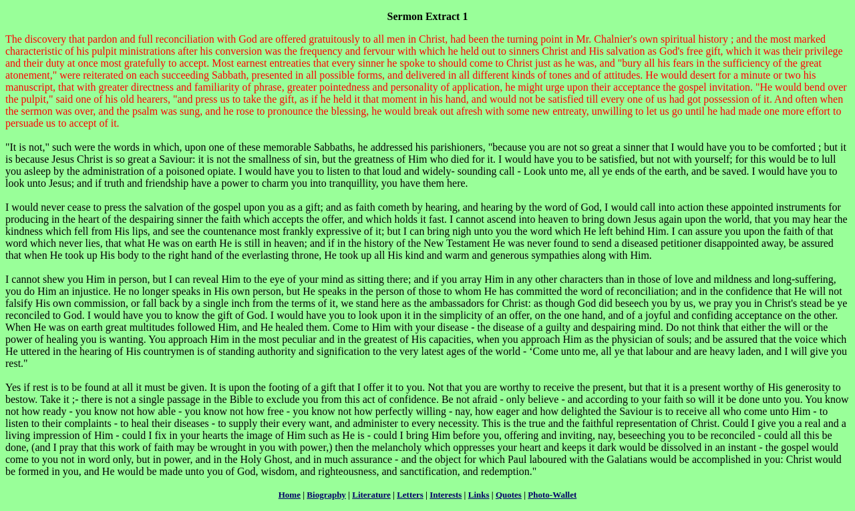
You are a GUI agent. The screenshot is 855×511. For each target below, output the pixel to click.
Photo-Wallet (552, 495)
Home (290, 495)
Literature (371, 495)
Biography (326, 495)
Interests (446, 495)
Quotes (509, 495)
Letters (410, 495)
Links (479, 495)
